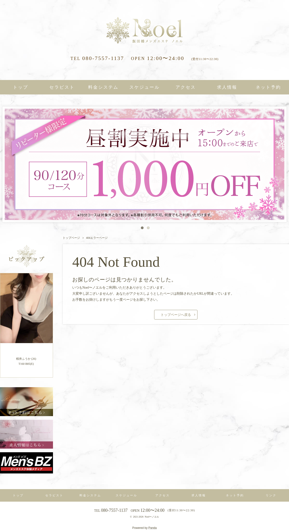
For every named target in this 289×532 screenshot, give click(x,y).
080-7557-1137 (97, 58)
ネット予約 (268, 87)
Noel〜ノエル (152, 516)
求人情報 (227, 87)
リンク (271, 495)
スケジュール (144, 87)
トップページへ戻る (176, 315)
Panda (152, 528)
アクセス (186, 87)
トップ (20, 87)
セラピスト (62, 87)
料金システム (103, 87)
